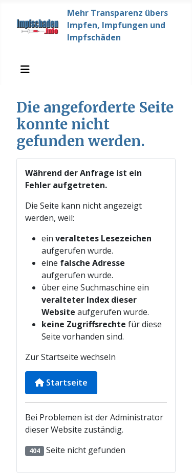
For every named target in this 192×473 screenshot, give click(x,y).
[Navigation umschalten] (25, 69)
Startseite (61, 382)
